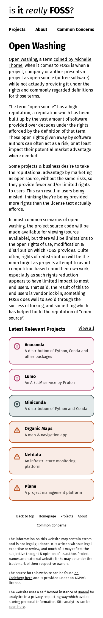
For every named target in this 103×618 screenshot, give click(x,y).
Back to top (25, 516)
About (41, 29)
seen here (17, 607)
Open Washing (23, 59)
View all (86, 328)
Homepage (47, 516)
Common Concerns (75, 29)
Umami (83, 592)
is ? (41, 10)
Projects (17, 29)
